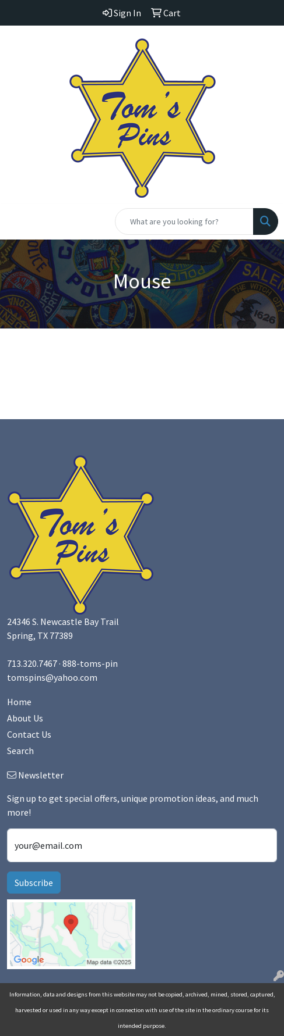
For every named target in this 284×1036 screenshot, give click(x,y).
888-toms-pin (90, 663)
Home (19, 702)
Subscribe (34, 882)
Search (20, 750)
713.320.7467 (32, 663)
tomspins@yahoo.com (52, 677)
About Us (25, 718)
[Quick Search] (184, 221)
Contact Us (29, 734)
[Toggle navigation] (18, 221)
